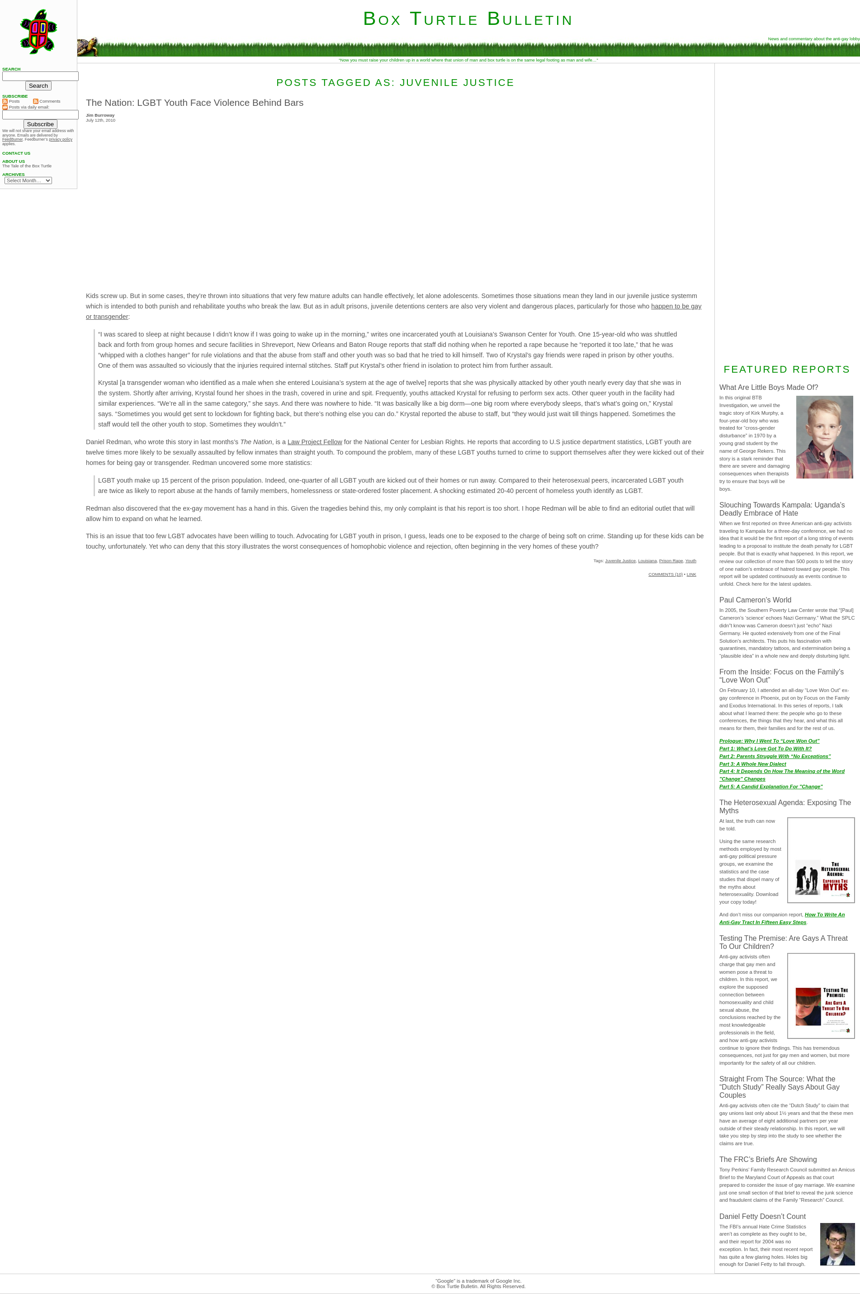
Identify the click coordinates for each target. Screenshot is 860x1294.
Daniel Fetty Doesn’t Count (762, 1216)
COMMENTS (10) (665, 574)
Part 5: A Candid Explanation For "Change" (771, 786)
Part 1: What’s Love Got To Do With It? (765, 748)
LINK (691, 574)
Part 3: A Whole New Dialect (752, 764)
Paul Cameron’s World (755, 600)
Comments (47, 101)
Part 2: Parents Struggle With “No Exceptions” (775, 756)
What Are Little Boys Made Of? (768, 387)
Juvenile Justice (620, 560)
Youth (690, 560)
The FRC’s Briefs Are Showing (768, 1159)
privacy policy (60, 139)
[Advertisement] (787, 212)
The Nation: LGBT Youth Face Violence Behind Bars (194, 102)
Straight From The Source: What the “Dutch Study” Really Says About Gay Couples (779, 1087)
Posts (11, 101)
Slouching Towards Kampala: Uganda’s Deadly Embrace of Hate (782, 509)
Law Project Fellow (315, 442)
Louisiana (647, 560)
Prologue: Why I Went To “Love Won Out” (769, 741)
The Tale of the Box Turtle (27, 166)
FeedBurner (12, 139)
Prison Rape (671, 560)
